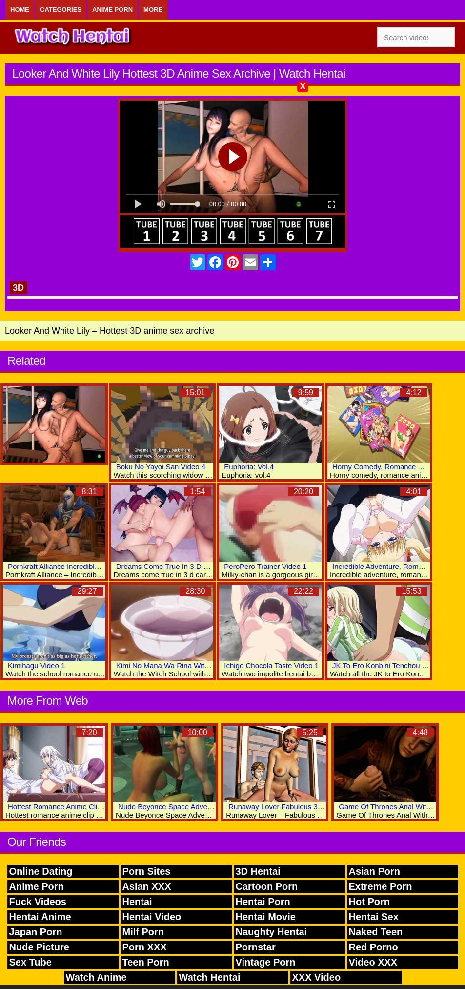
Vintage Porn (266, 962)
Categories (60, 9)
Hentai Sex (374, 916)
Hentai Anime (40, 916)
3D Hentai (258, 871)
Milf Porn (143, 931)
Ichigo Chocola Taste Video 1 (271, 665)
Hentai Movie (266, 916)
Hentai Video (152, 916)
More (152, 9)
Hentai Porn (263, 901)
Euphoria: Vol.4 (249, 467)
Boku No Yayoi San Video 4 (160, 467)
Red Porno (373, 947)
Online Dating (41, 871)
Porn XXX (144, 947)
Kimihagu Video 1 (36, 665)
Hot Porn (369, 901)
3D (18, 288)
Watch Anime (96, 977)
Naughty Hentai (271, 931)
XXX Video (316, 977)
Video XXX (373, 962)
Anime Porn (112, 9)
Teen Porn (145, 962)
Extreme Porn (380, 886)
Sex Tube (30, 962)
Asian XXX (146, 886)
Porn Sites (146, 871)
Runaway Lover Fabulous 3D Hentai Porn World (306, 806)
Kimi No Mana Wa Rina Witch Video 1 (177, 665)
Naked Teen (376, 931)
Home (19, 9)
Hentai (137, 901)
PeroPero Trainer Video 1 (265, 566)
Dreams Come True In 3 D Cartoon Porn (181, 566)
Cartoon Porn (267, 886)
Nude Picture (39, 947)
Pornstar (256, 947)
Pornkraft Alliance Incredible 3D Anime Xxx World (87, 566)
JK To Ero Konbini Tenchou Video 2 (389, 665)
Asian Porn (375, 871)
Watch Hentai (210, 977)
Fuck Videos (37, 901)
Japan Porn (35, 931)
